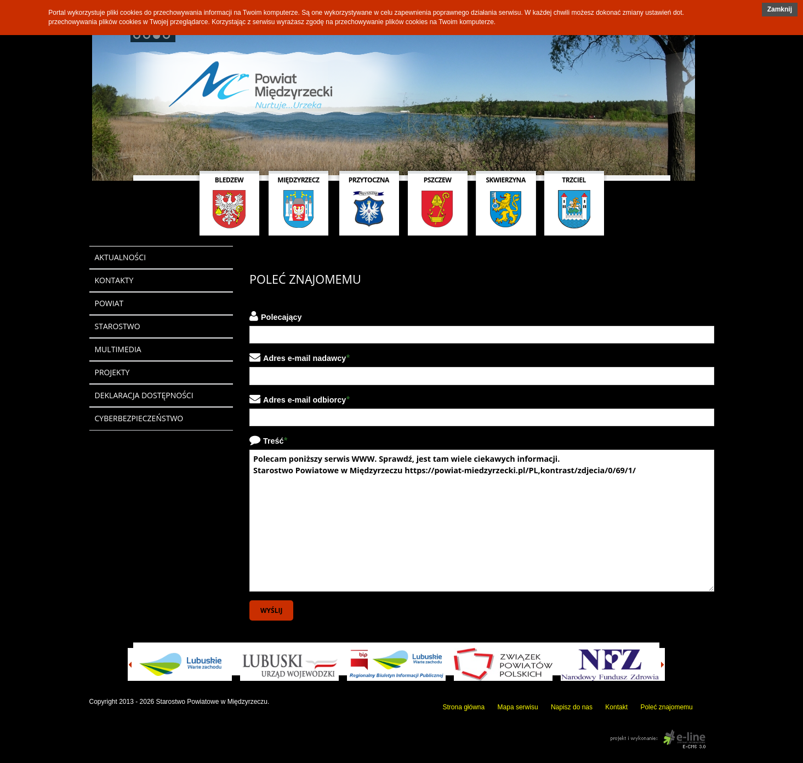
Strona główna (464, 707)
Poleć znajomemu (666, 707)
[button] (780, 9)
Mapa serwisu (518, 707)
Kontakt (616, 707)
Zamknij (779, 9)
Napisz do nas (572, 707)
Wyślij (271, 610)
